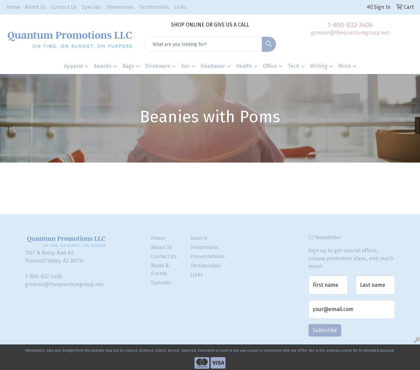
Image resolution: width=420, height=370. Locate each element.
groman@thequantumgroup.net (350, 32)
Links (180, 7)
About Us (35, 7)
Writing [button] (318, 66)
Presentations (206, 256)
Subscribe (325, 330)
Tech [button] (293, 66)
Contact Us (64, 7)
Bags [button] (128, 66)
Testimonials (154, 7)
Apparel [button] (73, 66)
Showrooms (120, 7)
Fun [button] (185, 66)
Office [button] (270, 66)
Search (198, 238)
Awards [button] (103, 66)
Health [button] (244, 66)
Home (13, 7)
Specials (91, 7)
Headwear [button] (212, 66)
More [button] (344, 66)
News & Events (160, 270)
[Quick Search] (203, 44)
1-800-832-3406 (350, 25)
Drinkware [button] (157, 66)
